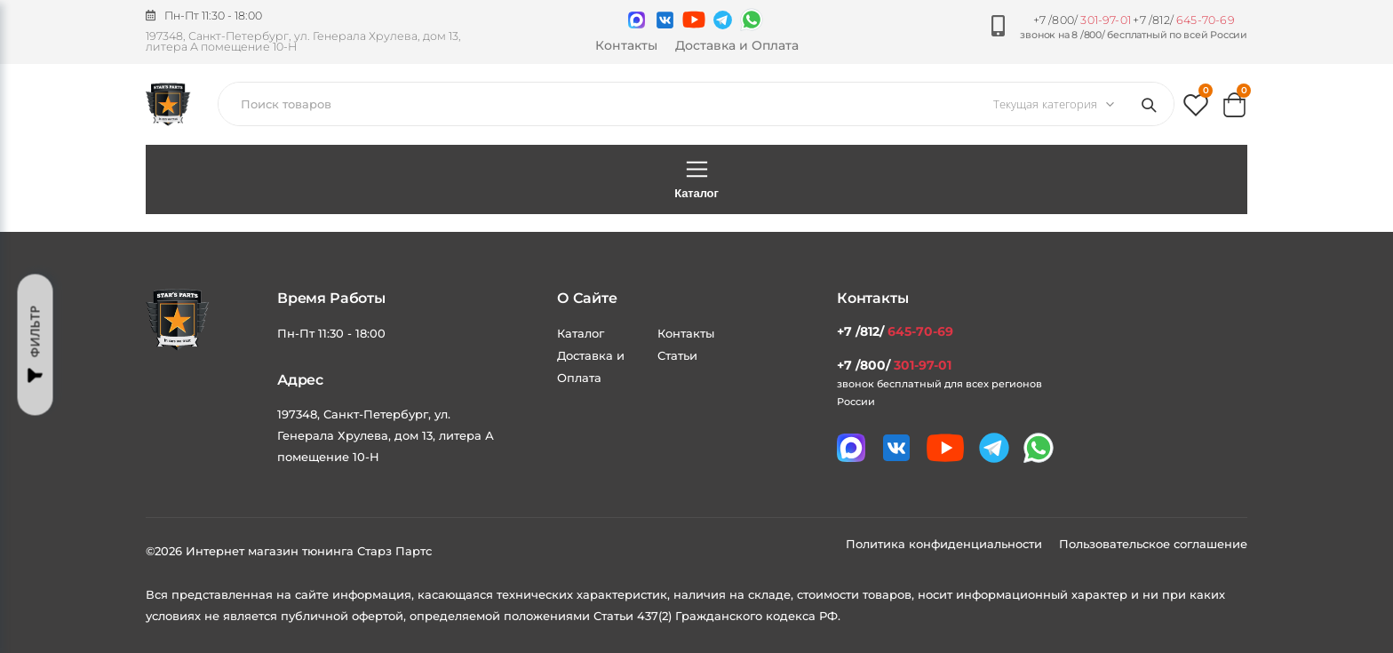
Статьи (677, 355)
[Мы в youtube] (694, 19)
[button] (1195, 108)
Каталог (696, 178)
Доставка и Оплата (737, 45)
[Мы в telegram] (723, 20)
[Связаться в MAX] (636, 20)
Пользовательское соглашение (1153, 544)
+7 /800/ (1082, 20)
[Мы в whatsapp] (751, 19)
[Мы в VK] (665, 20)
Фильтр (35, 344)
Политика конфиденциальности (946, 544)
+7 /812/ (1183, 20)
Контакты (626, 45)
